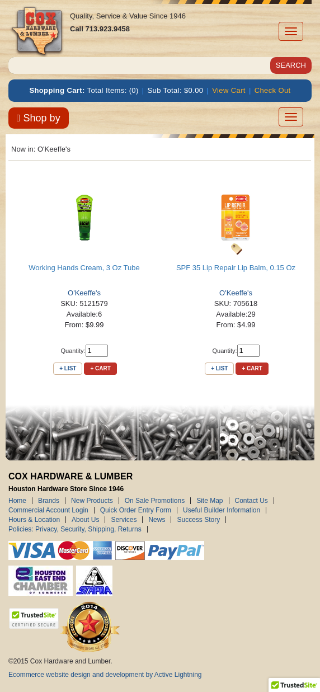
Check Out (273, 90)
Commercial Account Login (48, 510)
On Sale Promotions (155, 501)
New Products (92, 501)
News (156, 520)
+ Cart (100, 368)
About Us (85, 520)
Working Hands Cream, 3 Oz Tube (84, 267)
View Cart (229, 90)
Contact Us (251, 501)
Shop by (38, 118)
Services (124, 520)
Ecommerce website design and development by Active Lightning (105, 675)
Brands (48, 501)
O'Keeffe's (84, 293)
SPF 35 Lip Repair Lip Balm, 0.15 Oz (235, 267)
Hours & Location (34, 520)
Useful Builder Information (221, 510)
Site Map (209, 501)
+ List (67, 368)
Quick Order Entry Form (135, 510)
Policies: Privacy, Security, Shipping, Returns (75, 529)
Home (17, 501)
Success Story (198, 520)
